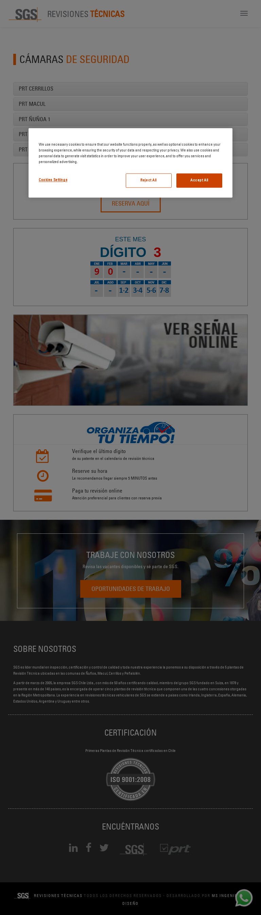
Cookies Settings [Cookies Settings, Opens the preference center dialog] (53, 180)
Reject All (148, 180)
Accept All (199, 180)
